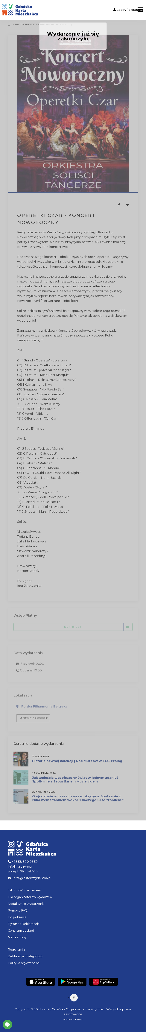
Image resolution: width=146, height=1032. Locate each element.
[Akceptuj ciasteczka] (7, 1024)
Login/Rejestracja (128, 10)
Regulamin (16, 949)
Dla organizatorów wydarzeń (30, 897)
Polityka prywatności (23, 963)
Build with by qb (73, 1019)
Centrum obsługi (21, 930)
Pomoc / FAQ (18, 910)
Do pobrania (17, 917)
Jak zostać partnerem (24, 890)
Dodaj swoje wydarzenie (26, 904)
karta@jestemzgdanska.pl (29, 878)
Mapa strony (17, 937)
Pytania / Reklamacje (24, 924)
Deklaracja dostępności (25, 956)
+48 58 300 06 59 (23, 861)
